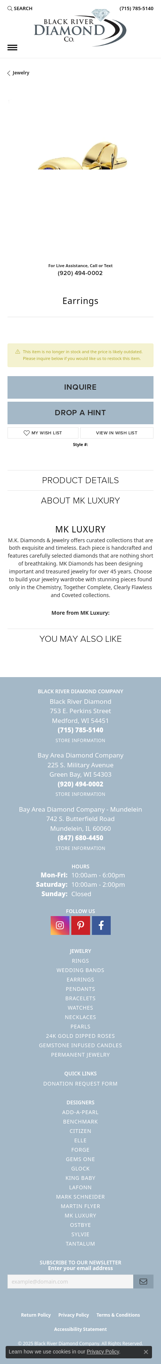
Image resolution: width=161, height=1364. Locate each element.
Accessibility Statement (80, 1329)
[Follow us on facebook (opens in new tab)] (101, 925)
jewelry (21, 73)
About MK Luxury (80, 500)
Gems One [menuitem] (80, 1159)
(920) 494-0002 (80, 273)
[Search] (20, 8)
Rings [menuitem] (80, 960)
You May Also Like (80, 639)
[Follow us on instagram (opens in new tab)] (60, 925)
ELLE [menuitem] (80, 1140)
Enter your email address (80, 1268)
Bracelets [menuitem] (80, 998)
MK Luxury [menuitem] (80, 1215)
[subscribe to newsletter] (143, 1281)
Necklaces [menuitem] (80, 1017)
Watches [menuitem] (80, 1007)
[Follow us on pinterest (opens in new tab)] (80, 925)
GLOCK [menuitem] (80, 1168)
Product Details (80, 480)
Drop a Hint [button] (80, 412)
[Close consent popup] (146, 1352)
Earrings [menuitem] (81, 979)
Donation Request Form (80, 1083)
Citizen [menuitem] (80, 1130)
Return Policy (36, 1315)
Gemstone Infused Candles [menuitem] (80, 1045)
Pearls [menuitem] (81, 1026)
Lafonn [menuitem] (80, 1187)
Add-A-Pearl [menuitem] (80, 1112)
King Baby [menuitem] (80, 1177)
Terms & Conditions (118, 1315)
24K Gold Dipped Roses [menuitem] (80, 1035)
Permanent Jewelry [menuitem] (80, 1054)
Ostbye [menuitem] (80, 1224)
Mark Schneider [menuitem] (80, 1196)
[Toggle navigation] (12, 47)
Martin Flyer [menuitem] (80, 1206)
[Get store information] (80, 740)
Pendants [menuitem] (80, 988)
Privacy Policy (73, 1315)
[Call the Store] (81, 730)
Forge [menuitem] (80, 1149)
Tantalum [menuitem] (80, 1243)
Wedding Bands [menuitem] (80, 970)
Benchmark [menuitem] (80, 1121)
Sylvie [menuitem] (80, 1234)
